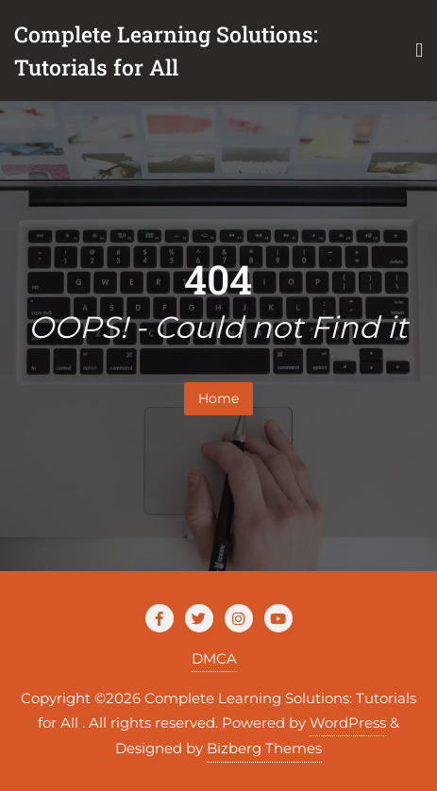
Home (218, 398)
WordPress (348, 723)
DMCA (214, 658)
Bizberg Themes (264, 748)
